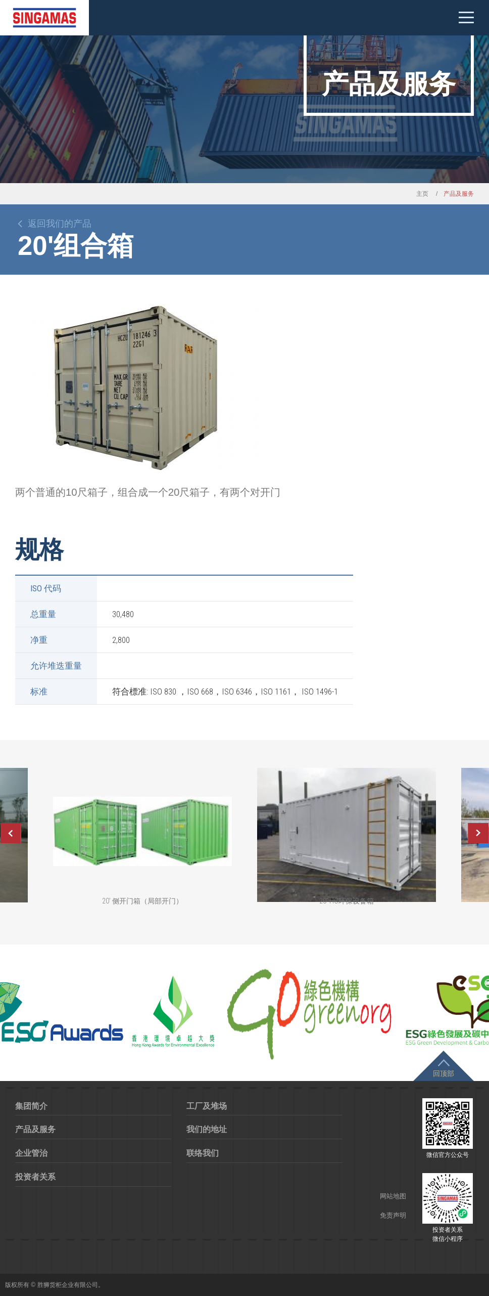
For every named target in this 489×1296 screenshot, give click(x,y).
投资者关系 (35, 1177)
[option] (141, 385)
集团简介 (31, 1106)
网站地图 (393, 1196)
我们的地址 (206, 1129)
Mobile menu (466, 18)
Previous (10, 833)
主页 (422, 193)
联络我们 (202, 1153)
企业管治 (31, 1153)
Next (478, 833)
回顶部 (443, 1073)
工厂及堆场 (206, 1106)
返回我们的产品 (59, 224)
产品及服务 (35, 1129)
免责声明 (393, 1215)
